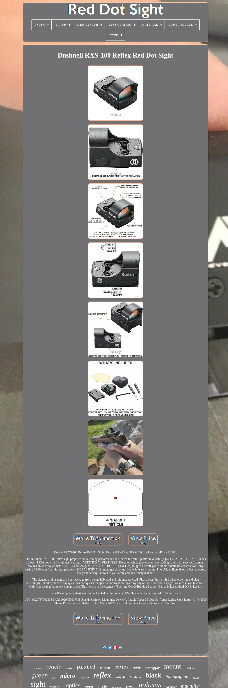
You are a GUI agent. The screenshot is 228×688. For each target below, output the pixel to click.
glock (39, 668)
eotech (120, 677)
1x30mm (135, 677)
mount (172, 666)
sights (84, 677)
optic (137, 667)
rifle (54, 678)
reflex (102, 675)
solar (196, 678)
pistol (86, 667)
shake (68, 668)
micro (67, 675)
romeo (105, 668)
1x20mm (190, 668)
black (153, 675)
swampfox (152, 668)
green (39, 676)
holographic (177, 676)
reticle (53, 666)
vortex (121, 666)
